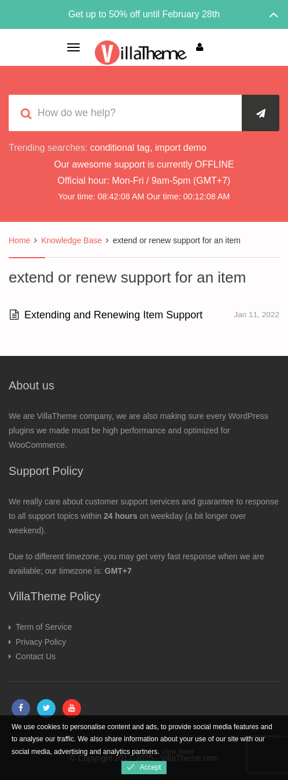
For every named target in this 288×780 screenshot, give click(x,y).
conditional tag (120, 148)
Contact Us (36, 656)
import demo (180, 148)
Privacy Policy (41, 642)
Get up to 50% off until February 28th (144, 14)
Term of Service (44, 627)
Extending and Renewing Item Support (106, 315)
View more (177, 752)
